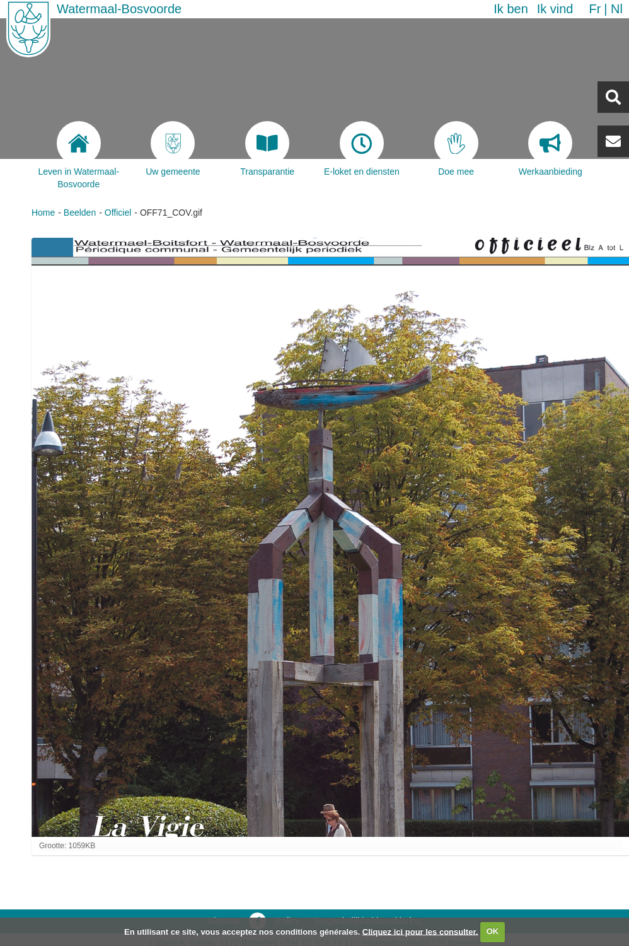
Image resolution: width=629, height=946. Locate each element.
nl (617, 9)
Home (43, 212)
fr (595, 9)
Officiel (118, 212)
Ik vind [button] (555, 9)
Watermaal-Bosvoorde (119, 9)
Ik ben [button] (510, 9)
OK (493, 931)
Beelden (80, 212)
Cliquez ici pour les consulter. (420, 931)
